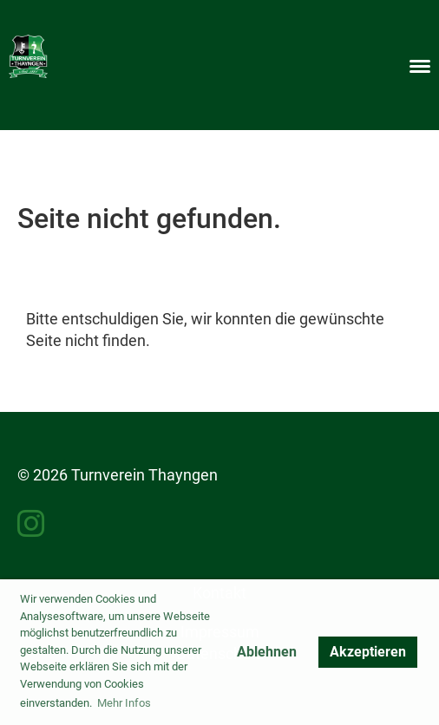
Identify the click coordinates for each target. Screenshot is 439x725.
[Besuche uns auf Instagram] (31, 524)
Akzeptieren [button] (368, 651)
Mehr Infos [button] (124, 702)
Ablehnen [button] (267, 651)
